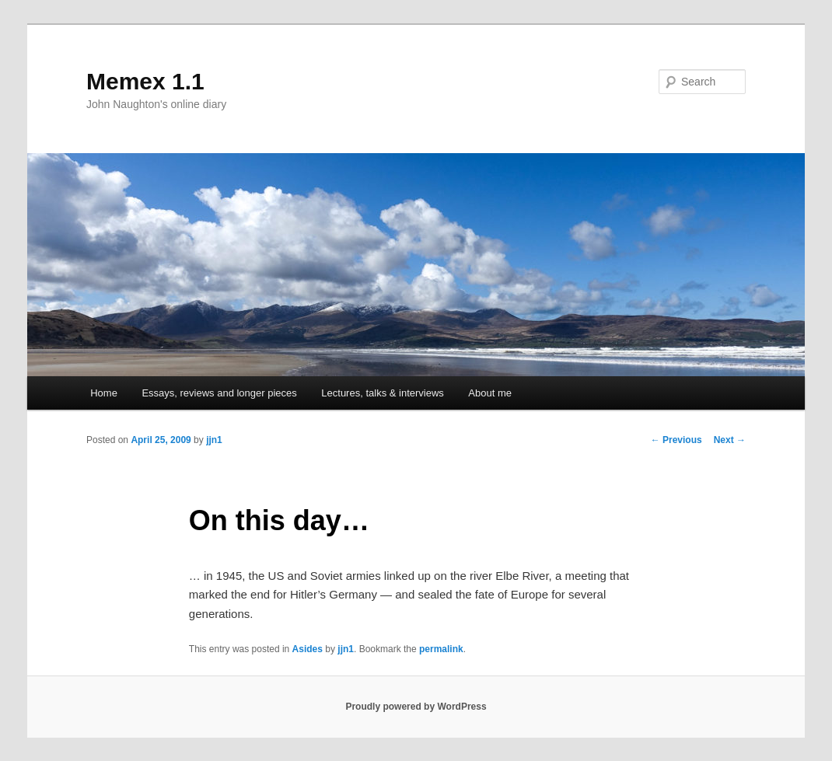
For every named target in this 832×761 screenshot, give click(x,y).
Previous (676, 440)
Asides (307, 649)
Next (730, 440)
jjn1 (214, 440)
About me (490, 393)
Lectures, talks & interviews (382, 393)
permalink (441, 649)
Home (103, 393)
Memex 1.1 (145, 81)
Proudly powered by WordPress (415, 706)
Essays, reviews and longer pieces (219, 393)
